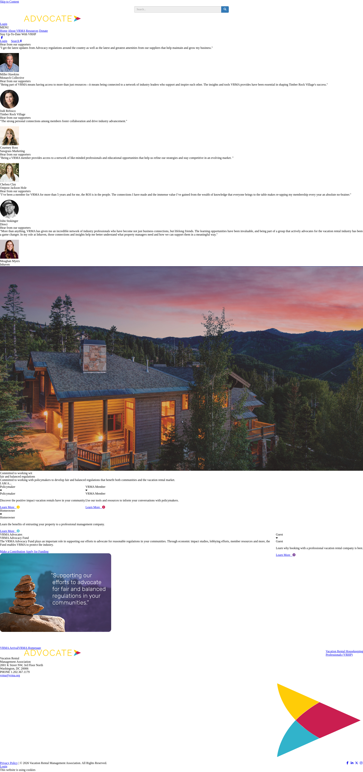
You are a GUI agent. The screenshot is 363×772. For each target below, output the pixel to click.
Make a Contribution (12, 551)
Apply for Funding (37, 551)
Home (3, 30)
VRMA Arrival (9, 647)
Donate (43, 30)
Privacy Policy (9, 763)
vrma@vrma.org (10, 675)
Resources (32, 30)
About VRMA (16, 30)
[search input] (177, 9)
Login (3, 24)
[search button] (225, 9)
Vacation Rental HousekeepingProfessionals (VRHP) (344, 653)
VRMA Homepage (29, 647)
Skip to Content (9, 1)
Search (16, 41)
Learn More (10, 507)
